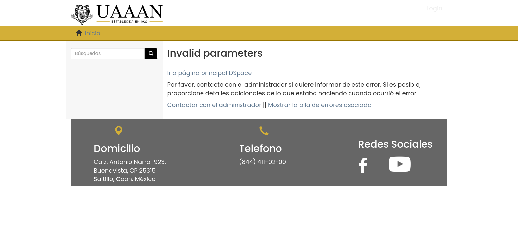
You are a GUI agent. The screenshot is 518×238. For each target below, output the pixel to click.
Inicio (92, 33)
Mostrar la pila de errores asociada (320, 105)
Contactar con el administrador (214, 105)
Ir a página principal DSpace (209, 73)
